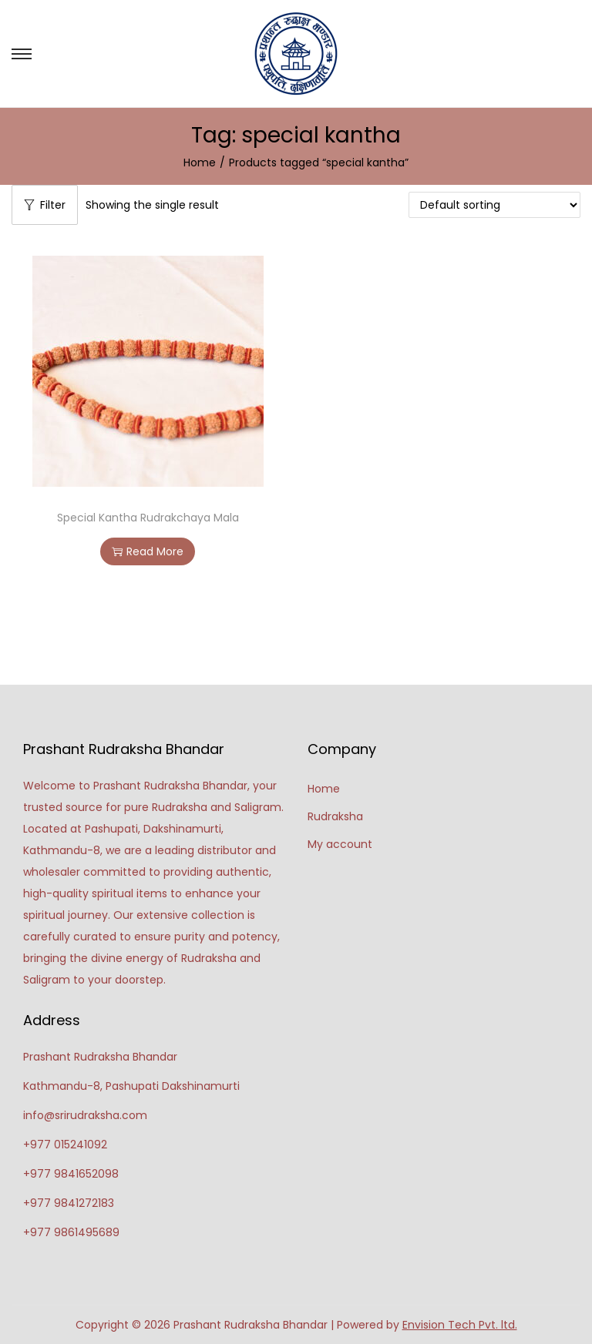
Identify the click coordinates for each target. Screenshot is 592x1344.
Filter (45, 205)
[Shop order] (494, 205)
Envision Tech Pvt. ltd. (459, 1324)
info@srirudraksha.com (85, 1115)
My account (340, 844)
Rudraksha (335, 816)
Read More (147, 551)
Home (199, 162)
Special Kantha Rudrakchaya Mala (148, 517)
